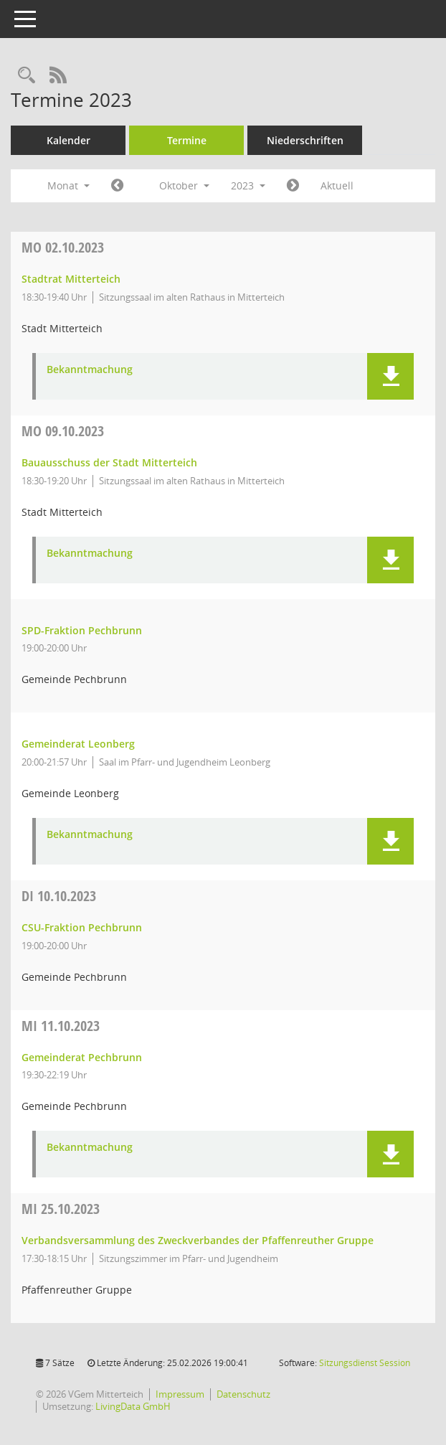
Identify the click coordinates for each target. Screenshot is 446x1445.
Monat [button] (68, 185)
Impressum (180, 1394)
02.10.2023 (63, 247)
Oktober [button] (184, 185)
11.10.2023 (61, 1025)
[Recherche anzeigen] (26, 76)
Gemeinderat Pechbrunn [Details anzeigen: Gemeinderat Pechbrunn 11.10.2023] (82, 1057)
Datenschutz (243, 1394)
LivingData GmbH (133, 1406)
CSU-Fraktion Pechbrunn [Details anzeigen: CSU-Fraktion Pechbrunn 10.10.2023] (82, 927)
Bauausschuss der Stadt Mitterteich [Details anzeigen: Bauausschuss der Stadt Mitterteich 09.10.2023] (109, 462)
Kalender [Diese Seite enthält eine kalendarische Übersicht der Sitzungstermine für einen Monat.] (68, 140)
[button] (390, 376)
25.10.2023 (61, 1208)
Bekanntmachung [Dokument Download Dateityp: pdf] (90, 370)
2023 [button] (248, 185)
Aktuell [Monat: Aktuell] (337, 185)
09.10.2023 (63, 431)
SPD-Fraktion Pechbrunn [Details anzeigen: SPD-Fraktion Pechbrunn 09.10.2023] (82, 630)
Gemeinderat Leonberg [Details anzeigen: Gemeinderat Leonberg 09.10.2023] (78, 743)
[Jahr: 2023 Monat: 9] (117, 186)
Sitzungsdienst (364, 1363)
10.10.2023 (59, 895)
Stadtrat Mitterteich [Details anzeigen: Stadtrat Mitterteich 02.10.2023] (71, 279)
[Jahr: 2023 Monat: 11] (293, 186)
